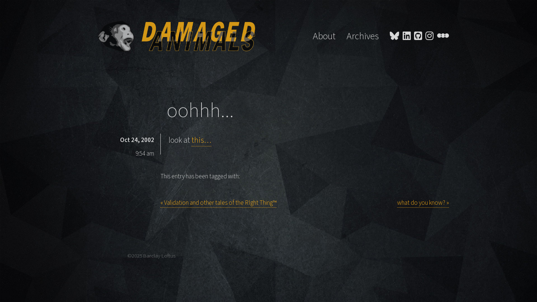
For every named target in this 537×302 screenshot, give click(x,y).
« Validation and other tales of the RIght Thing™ (218, 203)
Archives (362, 36)
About (324, 36)
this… (201, 140)
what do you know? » (423, 203)
